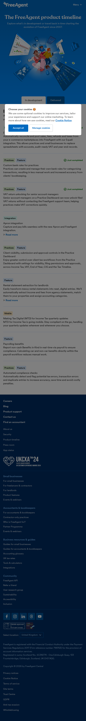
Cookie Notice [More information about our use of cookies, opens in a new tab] (63, 120)
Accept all (18, 128)
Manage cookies (41, 128)
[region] (43, 119)
